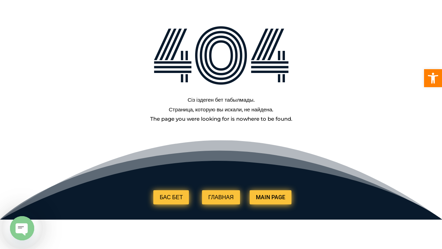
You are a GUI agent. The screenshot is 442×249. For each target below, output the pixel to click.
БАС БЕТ (171, 197)
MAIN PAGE (270, 197)
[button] (433, 78)
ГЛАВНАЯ (220, 197)
